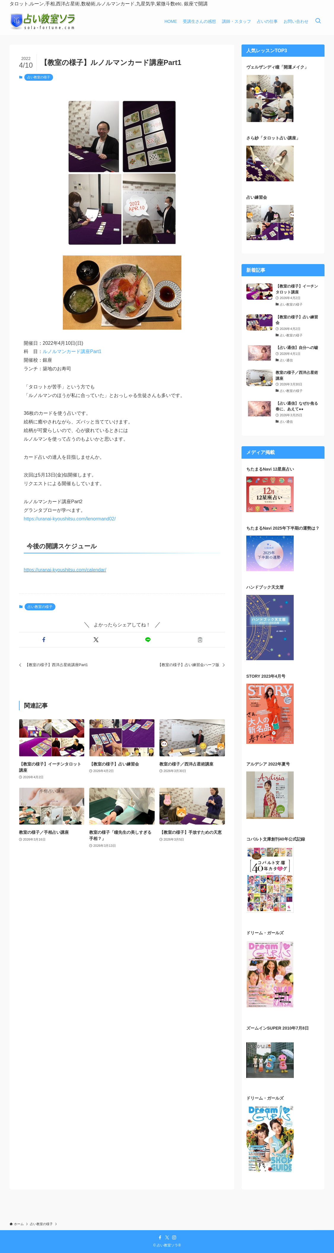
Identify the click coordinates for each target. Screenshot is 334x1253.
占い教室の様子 (38, 77)
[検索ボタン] (318, 21)
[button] (44, 640)
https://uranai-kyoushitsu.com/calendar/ (65, 569)
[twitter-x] (167, 1237)
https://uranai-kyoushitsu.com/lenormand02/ (70, 518)
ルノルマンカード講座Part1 (72, 351)
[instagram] (174, 1237)
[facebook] (160, 1237)
